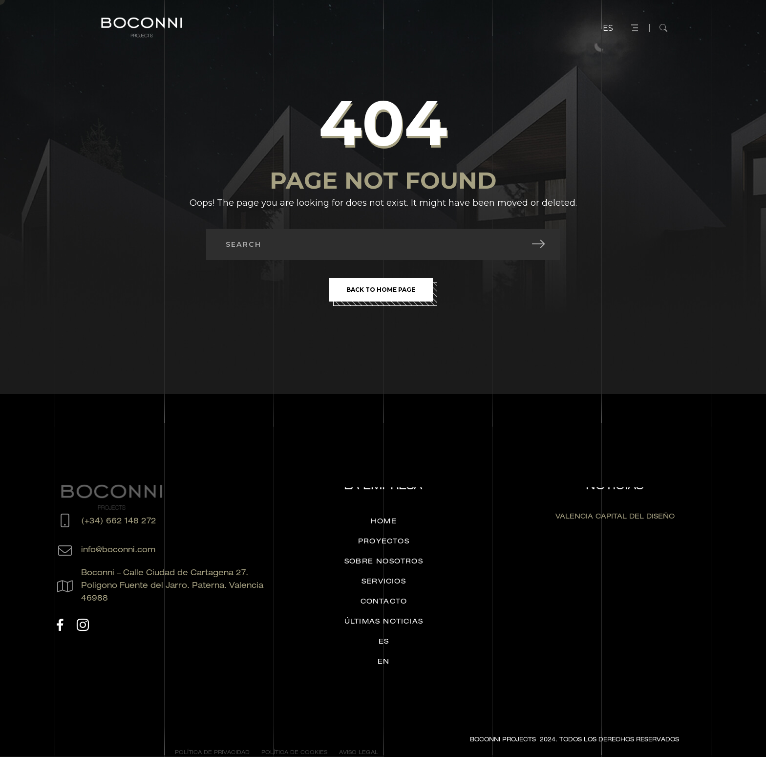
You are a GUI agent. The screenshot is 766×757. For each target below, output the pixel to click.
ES (608, 28)
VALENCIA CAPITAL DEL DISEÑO (615, 517)
